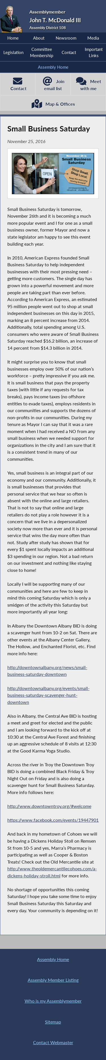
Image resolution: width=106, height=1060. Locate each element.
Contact (69, 52)
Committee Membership (41, 52)
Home (13, 37)
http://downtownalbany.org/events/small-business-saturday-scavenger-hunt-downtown (48, 695)
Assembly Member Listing (53, 980)
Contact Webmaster (53, 1042)
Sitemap (53, 1021)
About (38, 37)
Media (93, 37)
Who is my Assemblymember (53, 1000)
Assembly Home (53, 67)
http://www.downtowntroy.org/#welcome (49, 806)
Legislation (13, 52)
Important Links (94, 52)
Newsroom (66, 37)
